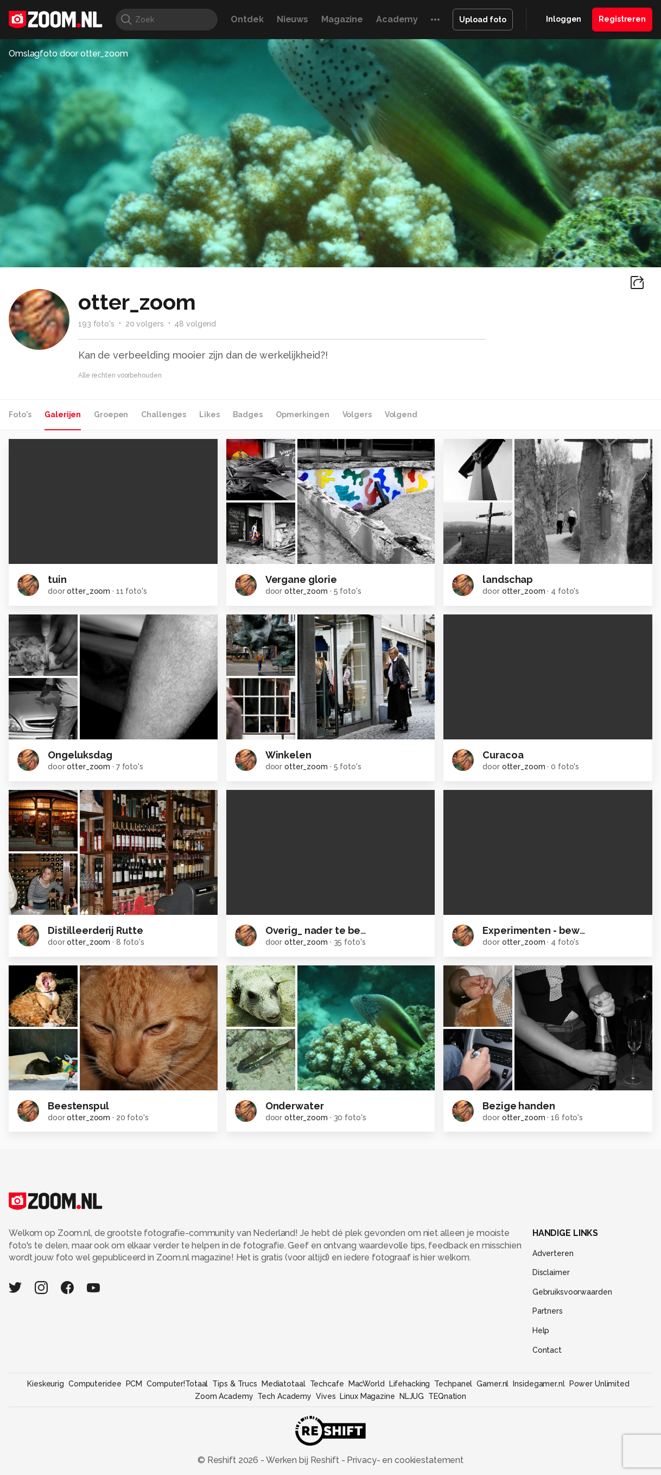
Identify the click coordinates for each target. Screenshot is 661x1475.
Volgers (357, 414)
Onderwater (294, 1106)
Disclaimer (551, 1272)
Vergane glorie (301, 579)
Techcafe (327, 1383)
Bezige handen (518, 1106)
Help (541, 1330)
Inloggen (563, 19)
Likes (209, 414)
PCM (134, 1383)
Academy (397, 19)
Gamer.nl (492, 1383)
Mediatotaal (284, 1383)
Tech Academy (284, 1396)
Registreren (622, 19)
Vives (325, 1396)
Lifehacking (409, 1383)
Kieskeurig (45, 1383)
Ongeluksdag (80, 755)
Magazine (342, 19)
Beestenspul (78, 1106)
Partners (547, 1311)
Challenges (163, 414)
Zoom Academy (224, 1396)
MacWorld (366, 1383)
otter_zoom (88, 591)
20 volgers (144, 323)
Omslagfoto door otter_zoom (68, 53)
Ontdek (247, 19)
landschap (507, 579)
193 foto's (96, 323)
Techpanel (453, 1383)
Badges (248, 414)
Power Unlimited (599, 1383)
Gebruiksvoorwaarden (572, 1292)
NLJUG (411, 1396)
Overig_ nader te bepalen (327, 930)
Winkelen (288, 755)
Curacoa (502, 755)
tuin (57, 579)
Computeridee (95, 1383)
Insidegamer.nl (538, 1383)
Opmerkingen (302, 414)
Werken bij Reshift (302, 1460)
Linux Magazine (367, 1396)
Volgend (401, 414)
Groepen (111, 414)
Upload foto (482, 19)
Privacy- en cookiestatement (404, 1460)
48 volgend (195, 323)
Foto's (20, 414)
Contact (547, 1350)
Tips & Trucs (234, 1383)
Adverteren (553, 1253)
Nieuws (292, 19)
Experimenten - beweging (544, 930)
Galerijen (63, 414)
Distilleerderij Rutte (95, 930)
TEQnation (447, 1396)
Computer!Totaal (177, 1383)
